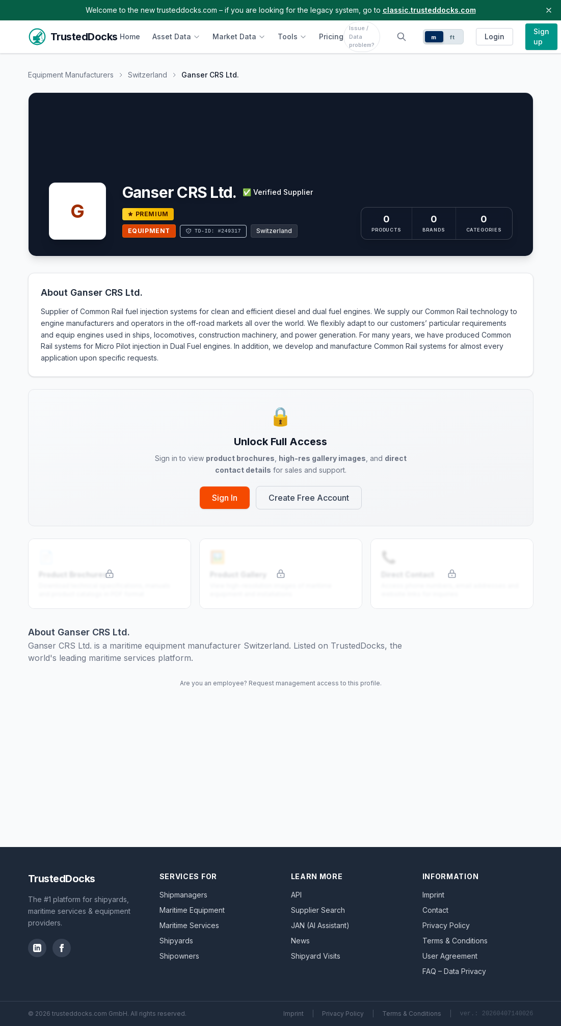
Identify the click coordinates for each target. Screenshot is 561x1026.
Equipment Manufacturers (71, 74)
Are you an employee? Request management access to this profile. (281, 683)
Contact (435, 910)
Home (130, 36)
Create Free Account (309, 498)
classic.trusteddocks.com (429, 10)
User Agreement (449, 956)
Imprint (433, 894)
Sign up (541, 36)
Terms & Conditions (455, 940)
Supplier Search (318, 910)
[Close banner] (549, 10)
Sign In (224, 498)
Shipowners (179, 956)
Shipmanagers (183, 894)
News (300, 940)
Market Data (238, 36)
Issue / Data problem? (362, 36)
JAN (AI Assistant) (320, 925)
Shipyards (176, 940)
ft (452, 37)
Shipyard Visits (315, 956)
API (296, 894)
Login (494, 36)
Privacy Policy (446, 925)
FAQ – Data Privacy (454, 971)
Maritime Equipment (192, 910)
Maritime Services (189, 925)
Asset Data (176, 36)
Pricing (331, 36)
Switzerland (147, 74)
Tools (292, 36)
